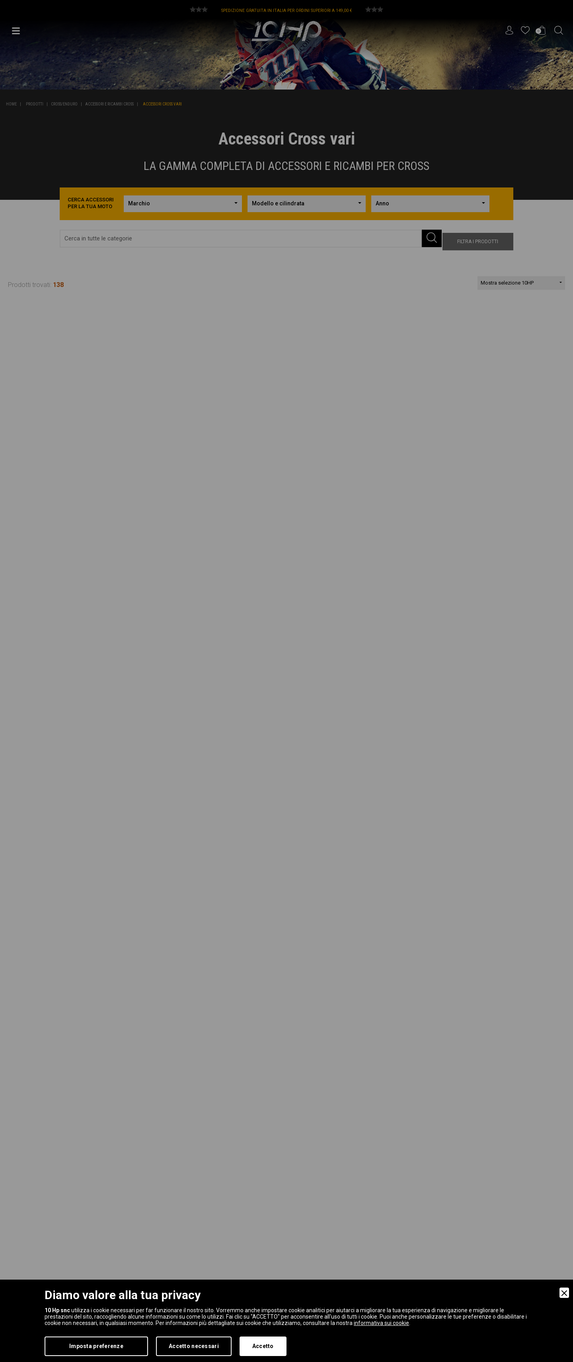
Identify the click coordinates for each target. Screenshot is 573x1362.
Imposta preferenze (96, 1346)
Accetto (263, 1346)
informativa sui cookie (381, 1323)
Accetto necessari (194, 1346)
